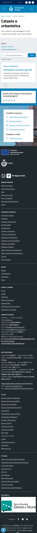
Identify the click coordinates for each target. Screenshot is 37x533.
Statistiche (4, 445)
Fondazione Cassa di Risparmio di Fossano (15, 462)
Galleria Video (5, 303)
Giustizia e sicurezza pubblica (10, 240)
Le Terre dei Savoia (7, 465)
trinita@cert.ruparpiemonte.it (14, 327)
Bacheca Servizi (6, 423)
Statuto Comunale (7, 426)
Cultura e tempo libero (8, 234)
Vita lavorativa (6, 259)
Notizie (3, 270)
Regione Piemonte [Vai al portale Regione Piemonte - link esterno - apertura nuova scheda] (7, 2)
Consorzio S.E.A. (6, 469)
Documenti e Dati (7, 195)
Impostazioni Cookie (7, 436)
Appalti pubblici (6, 225)
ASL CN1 (4, 472)
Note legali (4, 433)
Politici (3, 204)
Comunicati (4, 277)
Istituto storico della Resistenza (11, 488)
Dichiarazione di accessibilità (10, 401)
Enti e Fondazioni (6, 198)
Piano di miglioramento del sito (11, 407)
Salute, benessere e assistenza (11, 250)
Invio (31, 55)
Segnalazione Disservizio (9, 417)
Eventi (3, 291)
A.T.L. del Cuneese (7, 484)
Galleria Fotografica (7, 300)
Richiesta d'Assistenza (8, 420)
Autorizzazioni (5, 228)
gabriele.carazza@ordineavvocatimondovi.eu (18, 388)
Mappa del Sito (6, 448)
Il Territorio (4, 297)
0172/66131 (8, 320)
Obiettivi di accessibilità (8, 404)
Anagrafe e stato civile (8, 222)
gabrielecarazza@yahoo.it (14, 386)
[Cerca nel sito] (31, 8)
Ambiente (4, 218)
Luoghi (3, 294)
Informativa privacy (7, 429)
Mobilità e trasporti (7, 247)
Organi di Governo (7, 185)
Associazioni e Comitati (8, 309)
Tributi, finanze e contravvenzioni (12, 253)
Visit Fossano (5, 475)
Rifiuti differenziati (7, 478)
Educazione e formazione (9, 237)
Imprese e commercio (8, 244)
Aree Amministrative (8, 189)
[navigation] (4, 8)
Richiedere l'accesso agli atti (18, 70)
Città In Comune (27, 530)
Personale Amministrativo (9, 201)
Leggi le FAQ (5, 410)
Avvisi (3, 280)
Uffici (2, 192)
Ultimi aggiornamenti (8, 442)
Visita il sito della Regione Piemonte (13, 459)
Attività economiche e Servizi (10, 306)
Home (3, 16)
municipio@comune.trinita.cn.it (16, 329)
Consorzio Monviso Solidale (10, 481)
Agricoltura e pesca (7, 215)
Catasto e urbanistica (11, 66)
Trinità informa (6, 273)
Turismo (3, 256)
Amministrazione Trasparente (10, 398)
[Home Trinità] (17, 8)
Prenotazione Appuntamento (10, 414)
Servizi (8, 16)
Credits (3, 439)
